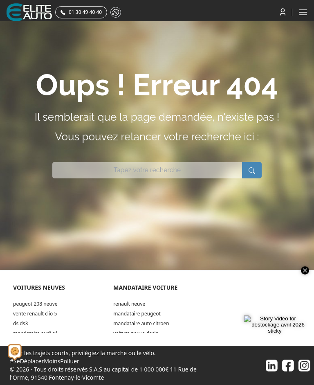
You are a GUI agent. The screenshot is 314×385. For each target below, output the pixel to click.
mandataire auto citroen (141, 323)
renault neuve (129, 303)
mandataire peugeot (137, 313)
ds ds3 (20, 323)
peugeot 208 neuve (35, 303)
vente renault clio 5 (35, 313)
